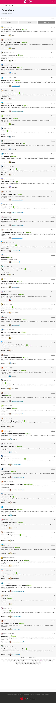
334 (50, 660)
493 (34, 663)
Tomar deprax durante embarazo (9, 93)
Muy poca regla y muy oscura (8, 194)
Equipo (8, 694)
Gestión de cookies (45, 694)
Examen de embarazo (6, 118)
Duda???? (3, 131)
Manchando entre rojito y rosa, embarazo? (12, 421)
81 (14, 660)
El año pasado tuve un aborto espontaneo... (12, 459)
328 (32, 660)
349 (22, 663)
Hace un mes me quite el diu (8, 219)
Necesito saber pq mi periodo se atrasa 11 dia (13, 649)
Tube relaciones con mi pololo (8, 446)
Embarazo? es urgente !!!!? (8, 80)
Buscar (53, 18)
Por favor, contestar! (6, 408)
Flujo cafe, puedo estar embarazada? (10, 332)
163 (18, 660)
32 (11, 660)
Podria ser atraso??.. (6, 497)
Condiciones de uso (15, 694)
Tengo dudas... (5, 611)
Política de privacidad (24, 694)
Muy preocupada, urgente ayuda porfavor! (12, 105)
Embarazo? (4, 257)
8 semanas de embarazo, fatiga (9, 55)
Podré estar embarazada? (7, 547)
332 (44, 660)
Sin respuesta (28, 22)
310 (26, 660)
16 (9, 660)
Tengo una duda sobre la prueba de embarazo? (13, 345)
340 (19, 663)
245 (21, 660)
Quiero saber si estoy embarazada (10, 535)
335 (16, 663)
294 (23, 660)
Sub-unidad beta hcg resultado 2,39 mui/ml (12, 484)
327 (29, 660)
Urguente (3, 395)
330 (38, 660)
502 (37, 663)
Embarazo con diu (5, 636)
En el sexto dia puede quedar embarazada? (12, 560)
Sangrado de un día (6, 307)
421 (28, 663)
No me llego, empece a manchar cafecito (11, 357)
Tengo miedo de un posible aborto (10, 294)
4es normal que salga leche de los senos (11, 143)
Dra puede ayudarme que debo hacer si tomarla (13, 585)
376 (25, 663)
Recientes (9, 22)
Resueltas (46, 22)
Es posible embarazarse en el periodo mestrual (13, 232)
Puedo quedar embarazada (8, 573)
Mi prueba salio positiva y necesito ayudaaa (12, 269)
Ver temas (10, 13)
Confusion (3, 598)
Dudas (2, 383)
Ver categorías (4, 13)
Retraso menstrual (5, 471)
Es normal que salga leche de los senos (11, 29)
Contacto (32, 694)
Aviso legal (37, 694)
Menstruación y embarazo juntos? (10, 623)
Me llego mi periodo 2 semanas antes (10, 370)
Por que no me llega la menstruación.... (11, 42)
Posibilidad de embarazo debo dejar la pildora (13, 433)
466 (31, 663)
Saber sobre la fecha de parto (8, 281)
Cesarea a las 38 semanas (8, 245)
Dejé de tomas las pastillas (8, 169)
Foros (5, 5)
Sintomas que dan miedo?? (8, 181)
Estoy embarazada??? (6, 207)
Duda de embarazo (6, 156)
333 (47, 660)
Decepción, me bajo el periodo (9, 67)
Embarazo (11, 5)
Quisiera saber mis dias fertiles (9, 522)
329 (35, 660)
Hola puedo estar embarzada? (9, 509)
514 (39, 663)
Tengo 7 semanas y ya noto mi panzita (11, 319)
